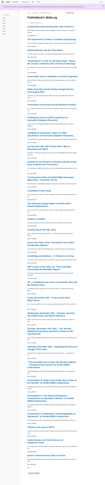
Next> (28, 467)
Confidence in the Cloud (39, 191)
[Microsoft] (3, 2)
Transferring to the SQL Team (41, 230)
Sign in (101, 1)
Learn (29, 12)
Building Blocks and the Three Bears (45, 50)
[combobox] (10, 15)
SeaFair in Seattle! (36, 219)
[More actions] (76, 13)
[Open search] (98, 2)
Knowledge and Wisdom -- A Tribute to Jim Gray (50, 256)
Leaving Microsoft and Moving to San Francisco (50, 26)
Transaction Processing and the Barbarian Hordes (51, 105)
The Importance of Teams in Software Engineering (51, 39)
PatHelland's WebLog (45, 12)
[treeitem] (10, 18)
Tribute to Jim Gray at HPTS (40, 427)
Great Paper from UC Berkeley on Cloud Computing (52, 76)
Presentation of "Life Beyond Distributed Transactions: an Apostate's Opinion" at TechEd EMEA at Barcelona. (50, 398)
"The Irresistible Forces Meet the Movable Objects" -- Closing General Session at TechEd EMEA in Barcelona (52, 365)
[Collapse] (17, 11)
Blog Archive (35, 12)
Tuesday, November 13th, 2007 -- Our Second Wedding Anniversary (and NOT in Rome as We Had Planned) (50, 331)
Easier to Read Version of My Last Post (46, 455)
